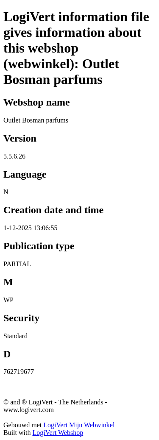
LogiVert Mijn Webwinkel (78, 425)
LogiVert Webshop (57, 432)
